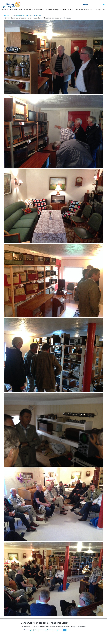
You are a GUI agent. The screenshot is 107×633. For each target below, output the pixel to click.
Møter (41, 9)
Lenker (36, 9)
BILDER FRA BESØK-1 (17, 15)
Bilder (7, 9)
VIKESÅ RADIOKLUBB (33, 15)
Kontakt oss (86, 9)
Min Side (85, 4)
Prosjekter (46, 9)
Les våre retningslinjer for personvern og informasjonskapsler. (41, 630)
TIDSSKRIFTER (78, 9)
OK (64, 630)
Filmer (16, 9)
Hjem (3, 9)
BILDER (6, 15)
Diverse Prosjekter (55, 9)
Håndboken (70, 9)
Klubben (11, 9)
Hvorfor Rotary (95, 9)
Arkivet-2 (26, 9)
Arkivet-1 (20, 9)
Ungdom (63, 9)
